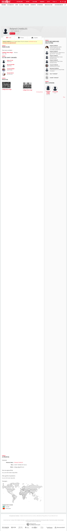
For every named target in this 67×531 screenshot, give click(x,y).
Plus (55, 1)
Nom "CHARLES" (54, 73)
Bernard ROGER (10, 64)
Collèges (21, 4)
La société (27, 520)
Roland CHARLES (54, 45)
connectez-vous (32, 41)
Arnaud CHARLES (54, 64)
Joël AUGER (55, 91)
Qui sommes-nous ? (6, 520)
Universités (33, 4)
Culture (34, 1)
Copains (36, 37)
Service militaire (48, 4)
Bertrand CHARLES (54, 68)
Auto (48, 1)
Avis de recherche (59, 4)
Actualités (20, 1)
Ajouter (12, 33)
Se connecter (10, 4)
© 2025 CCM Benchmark (36, 521)
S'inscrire (3, 4)
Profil (10, 37)
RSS (15, 520)
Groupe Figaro (28, 521)
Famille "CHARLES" (54, 77)
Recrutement (37, 520)
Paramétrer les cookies (53, 520)
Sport (27, 1)
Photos (22, 37)
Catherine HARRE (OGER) (48, 92)
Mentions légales (61, 520)
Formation (23, 520)
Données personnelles (44, 520)
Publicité (18, 520)
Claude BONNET (11, 68)
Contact (12, 520)
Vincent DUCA (10, 73)
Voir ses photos (39, 92)
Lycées (16, 4)
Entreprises (40, 4)
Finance (42, 1)
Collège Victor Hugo (7, 52)
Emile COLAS (10, 60)
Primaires (27, 4)
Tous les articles (31, 520)
